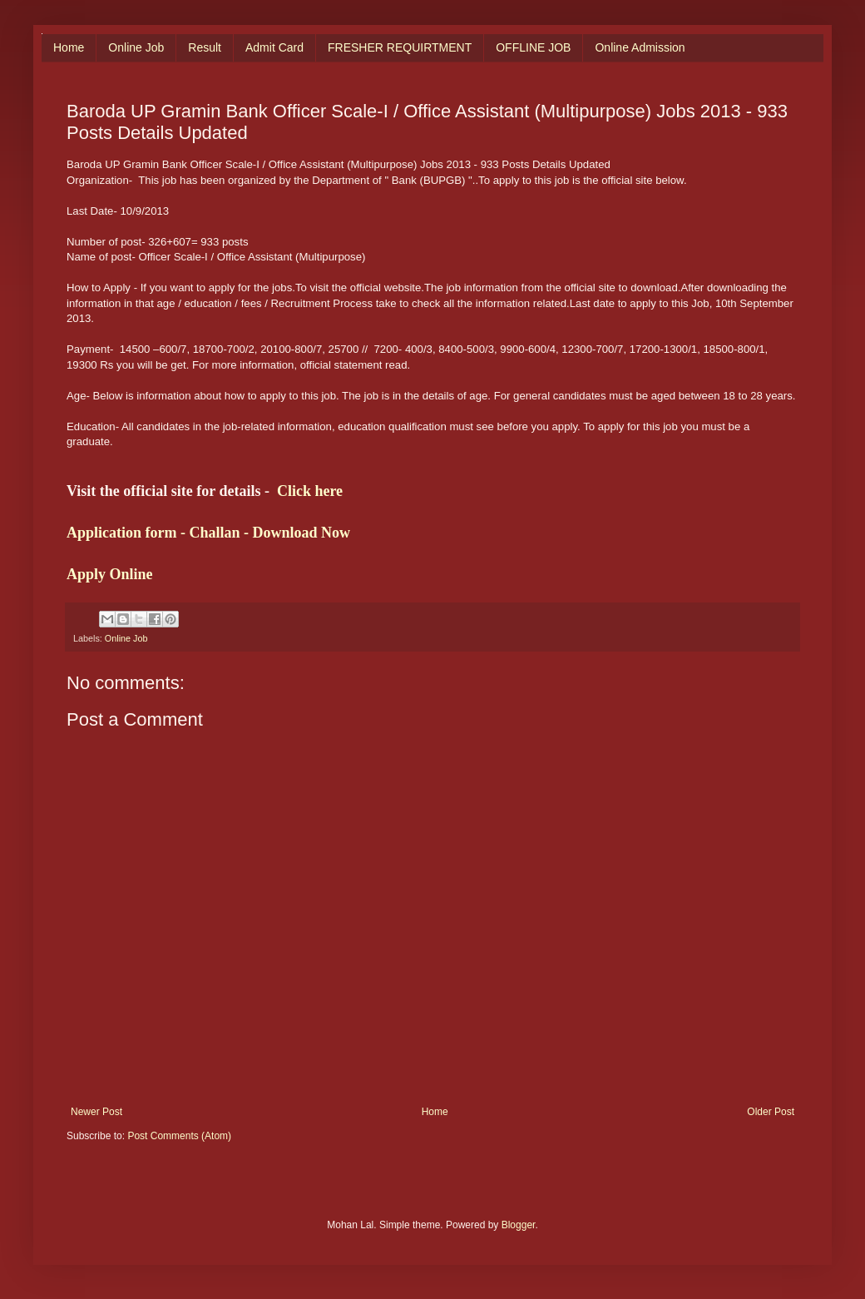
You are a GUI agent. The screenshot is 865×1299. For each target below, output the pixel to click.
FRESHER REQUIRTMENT (400, 47)
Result (204, 47)
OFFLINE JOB (533, 47)
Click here (310, 491)
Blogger (519, 1225)
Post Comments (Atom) (179, 1136)
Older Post (770, 1112)
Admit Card (274, 47)
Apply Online (110, 574)
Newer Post (96, 1112)
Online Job (136, 47)
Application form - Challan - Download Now (208, 532)
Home (68, 47)
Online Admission (640, 47)
